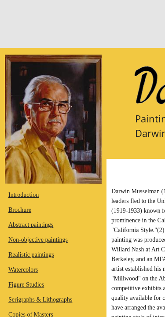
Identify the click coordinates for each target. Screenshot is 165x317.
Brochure (19, 209)
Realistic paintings (31, 254)
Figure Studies (26, 284)
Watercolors (23, 269)
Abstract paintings (30, 224)
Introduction (23, 195)
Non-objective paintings (38, 239)
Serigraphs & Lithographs (40, 299)
